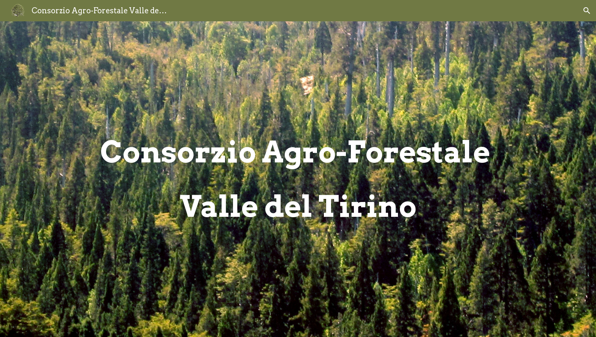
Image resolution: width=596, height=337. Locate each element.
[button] (587, 11)
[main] (298, 179)
